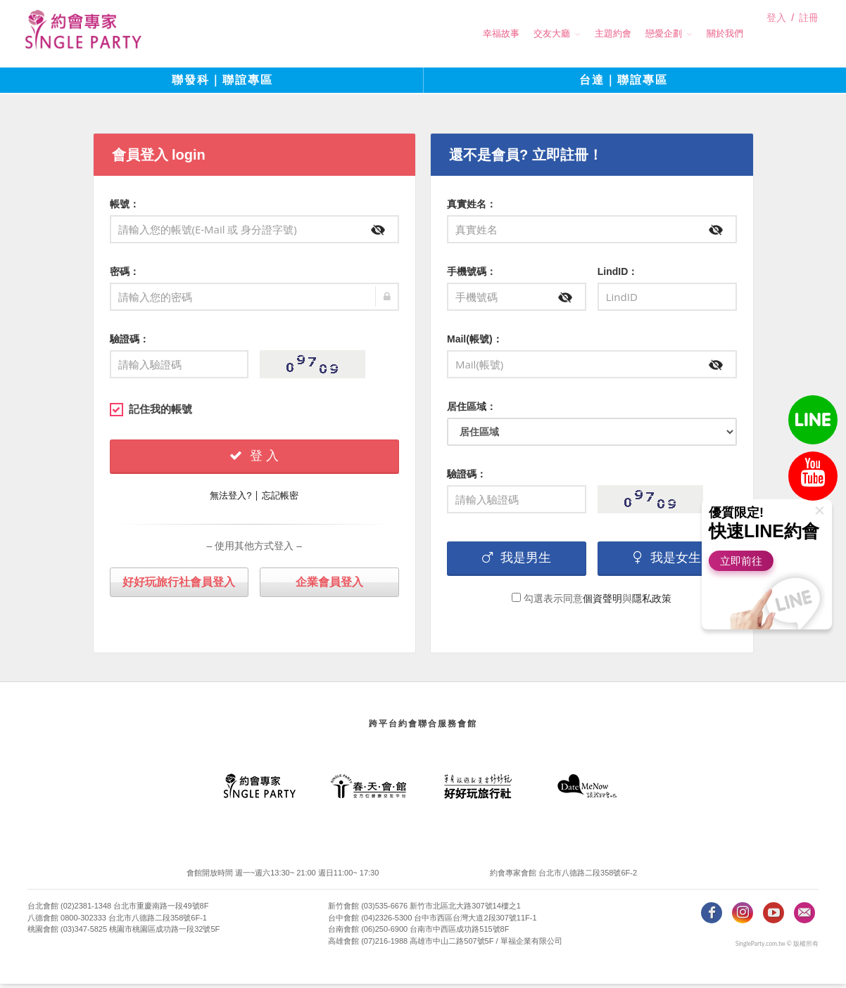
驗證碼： (129, 342)
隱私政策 (651, 602)
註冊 (809, 34)
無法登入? (230, 499)
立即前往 (743, 561)
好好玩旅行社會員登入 (178, 585)
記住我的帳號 (151, 413)
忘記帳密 (280, 499)
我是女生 (667, 561)
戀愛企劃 (638, 33)
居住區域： (471, 410)
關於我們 (699, 33)
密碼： (124, 275)
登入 (776, 34)
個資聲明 (602, 602)
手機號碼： (471, 275)
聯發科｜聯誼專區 (222, 84)
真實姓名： (471, 207)
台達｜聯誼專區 (623, 84)
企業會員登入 (329, 585)
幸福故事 (475, 33)
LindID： (618, 275)
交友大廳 (526, 33)
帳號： (124, 207)
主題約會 (587, 33)
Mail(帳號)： (475, 342)
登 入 (254, 459)
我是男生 (516, 561)
